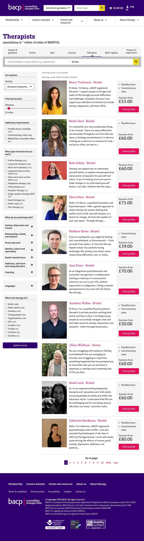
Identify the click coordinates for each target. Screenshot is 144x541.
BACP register (111, 54)
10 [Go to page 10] (102, 462)
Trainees (13, 311)
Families (12, 335)
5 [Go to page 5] (81, 462)
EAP (10, 321)
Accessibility (54, 491)
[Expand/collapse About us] (106, 19)
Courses (72, 54)
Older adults (14, 307)
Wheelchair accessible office (20, 139)
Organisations (15, 318)
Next (108, 462)
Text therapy (14, 207)
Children (12, 332)
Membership (12, 19)
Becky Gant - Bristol (81, 121)
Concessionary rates (18, 135)
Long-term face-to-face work (17, 172)
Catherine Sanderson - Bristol (88, 420)
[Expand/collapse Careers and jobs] (52, 19)
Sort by (8, 81)
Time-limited (15, 186)
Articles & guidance (12, 53)
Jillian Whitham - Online (85, 345)
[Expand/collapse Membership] (21, 19)
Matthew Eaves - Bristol (84, 231)
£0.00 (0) (118, 7)
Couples (12, 325)
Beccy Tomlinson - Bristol (85, 82)
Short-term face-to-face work (17, 178)
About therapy (127, 19)
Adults (12, 304)
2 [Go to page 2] (70, 462)
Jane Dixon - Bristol (81, 265)
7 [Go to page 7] (89, 462)
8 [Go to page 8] (93, 462)
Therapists (92, 54)
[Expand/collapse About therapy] (137, 19)
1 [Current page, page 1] (66, 462)
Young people (15, 314)
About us (98, 19)
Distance (9, 105)
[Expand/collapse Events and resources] (81, 21)
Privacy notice (37, 491)
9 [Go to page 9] (97, 462)
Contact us (80, 491)
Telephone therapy (18, 183)
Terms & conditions (17, 491)
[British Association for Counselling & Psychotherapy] (23, 8)
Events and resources (66, 21)
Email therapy (15, 200)
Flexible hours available (18, 130)
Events (32, 54)
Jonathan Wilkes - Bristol (85, 303)
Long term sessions (18, 164)
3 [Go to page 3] (74, 462)
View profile (128, 109)
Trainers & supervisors (131, 53)
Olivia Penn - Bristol (82, 197)
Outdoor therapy (16, 190)
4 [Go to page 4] (77, 462)
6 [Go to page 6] (85, 462)
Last (116, 462)
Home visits (14, 203)
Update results (20, 345)
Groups (12, 328)
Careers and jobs (41, 19)
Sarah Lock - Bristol (81, 382)
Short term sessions (18, 167)
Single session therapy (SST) (20, 195)
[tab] (20, 226)
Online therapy (16, 160)
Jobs (52, 54)
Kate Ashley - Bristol (82, 163)
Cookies (67, 491)
